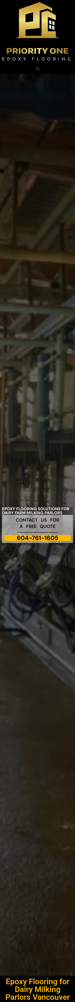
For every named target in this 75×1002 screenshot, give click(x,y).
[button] (37, 68)
